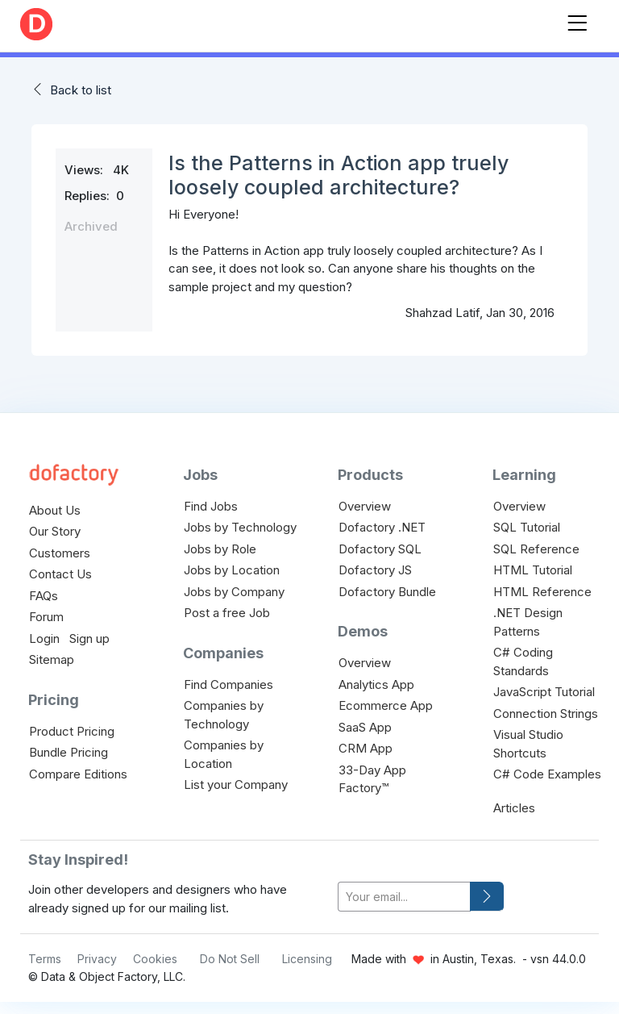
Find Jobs (211, 506)
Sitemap (51, 659)
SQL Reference (536, 549)
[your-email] (404, 897)
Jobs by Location (232, 570)
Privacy (97, 959)
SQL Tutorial (526, 527)
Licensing (307, 959)
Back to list (80, 90)
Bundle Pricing (68, 752)
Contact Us (60, 574)
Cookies (155, 959)
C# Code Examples (547, 774)
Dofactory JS (375, 570)
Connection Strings (545, 713)
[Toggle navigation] (577, 20)
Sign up (89, 638)
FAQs (43, 595)
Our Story (55, 531)
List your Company (236, 784)
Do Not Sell (230, 959)
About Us (55, 510)
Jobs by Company (234, 591)
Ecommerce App (386, 705)
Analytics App (376, 684)
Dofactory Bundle (387, 591)
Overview (365, 506)
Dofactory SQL (380, 549)
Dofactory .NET (382, 527)
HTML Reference (542, 591)
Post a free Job (227, 612)
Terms (44, 959)
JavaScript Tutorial (544, 691)
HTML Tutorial (532, 570)
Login (44, 638)
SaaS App (365, 727)
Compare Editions (78, 774)
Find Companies (228, 684)
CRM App (366, 748)
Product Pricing (71, 731)
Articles (514, 808)
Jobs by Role (220, 549)
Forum (46, 616)
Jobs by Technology (240, 527)
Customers (59, 553)
